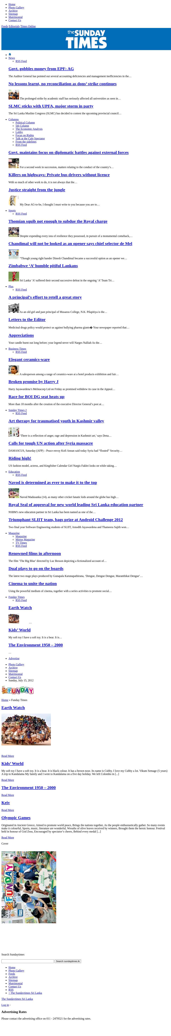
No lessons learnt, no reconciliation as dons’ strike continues (62, 83)
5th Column (22, 125)
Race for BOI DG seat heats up (36, 396)
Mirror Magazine (25, 539)
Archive (13, 10)
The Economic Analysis (29, 128)
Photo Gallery (16, 7)
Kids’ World (19, 630)
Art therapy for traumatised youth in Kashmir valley (56, 421)
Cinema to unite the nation (32, 583)
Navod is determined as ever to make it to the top (52, 482)
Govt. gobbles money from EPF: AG (41, 68)
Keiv (5, 802)
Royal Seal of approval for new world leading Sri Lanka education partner (75, 504)
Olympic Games (16, 817)
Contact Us (14, 20)
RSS (10, 989)
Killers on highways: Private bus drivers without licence (59, 174)
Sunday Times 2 (17, 410)
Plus (10, 286)
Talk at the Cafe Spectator (30, 138)
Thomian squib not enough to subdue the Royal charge (57, 221)
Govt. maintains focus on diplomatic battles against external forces (68, 152)
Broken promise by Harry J (33, 381)
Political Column (25, 122)
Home (11, 4)
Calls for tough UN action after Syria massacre (50, 443)
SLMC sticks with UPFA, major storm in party (50, 106)
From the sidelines (26, 141)
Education (14, 471)
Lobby (19, 132)
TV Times (21, 542)
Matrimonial (15, 17)
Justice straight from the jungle (36, 189)
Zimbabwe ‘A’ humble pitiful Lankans (43, 265)
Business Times (17, 348)
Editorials (14, 26)
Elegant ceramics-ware (29, 359)
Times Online (28, 26)
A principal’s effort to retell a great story (45, 297)
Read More (7, 755)
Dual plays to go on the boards (35, 568)
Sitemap (13, 13)
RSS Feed (21, 61)
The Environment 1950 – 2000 (35, 645)
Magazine (14, 533)
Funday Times (16, 597)
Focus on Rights (25, 135)
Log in (5, 1004)
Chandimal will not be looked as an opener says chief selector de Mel (70, 243)
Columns (13, 119)
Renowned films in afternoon (34, 553)
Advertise (13, 658)
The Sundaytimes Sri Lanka (25, 992)
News (11, 57)
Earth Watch (20, 607)
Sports (12, 210)
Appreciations (21, 335)
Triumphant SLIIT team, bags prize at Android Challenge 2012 (65, 519)
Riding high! (19, 458)
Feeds (4, 26)
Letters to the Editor (27, 319)
